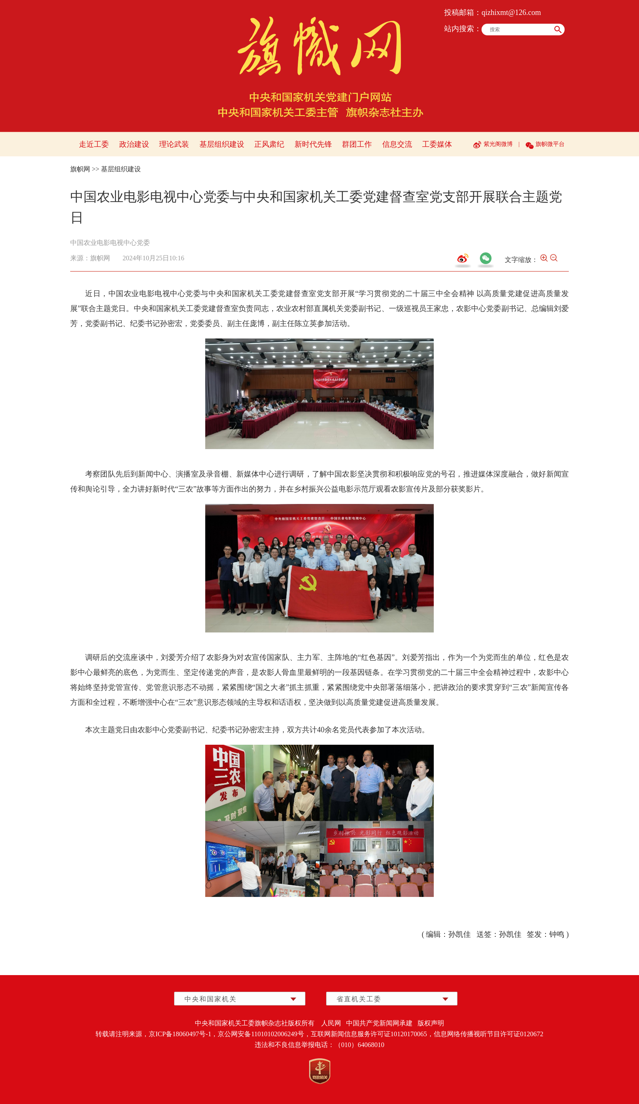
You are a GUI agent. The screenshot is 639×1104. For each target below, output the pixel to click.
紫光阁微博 (498, 144)
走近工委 (94, 144)
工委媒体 (437, 144)
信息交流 (397, 144)
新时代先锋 (313, 144)
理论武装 (174, 144)
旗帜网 (80, 169)
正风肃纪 (269, 144)
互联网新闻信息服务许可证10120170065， (372, 1033)
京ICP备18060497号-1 (180, 1033)
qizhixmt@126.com (511, 12)
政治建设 (134, 144)
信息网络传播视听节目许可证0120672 (488, 1033)
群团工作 (357, 144)
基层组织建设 (221, 144)
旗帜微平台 (550, 144)
